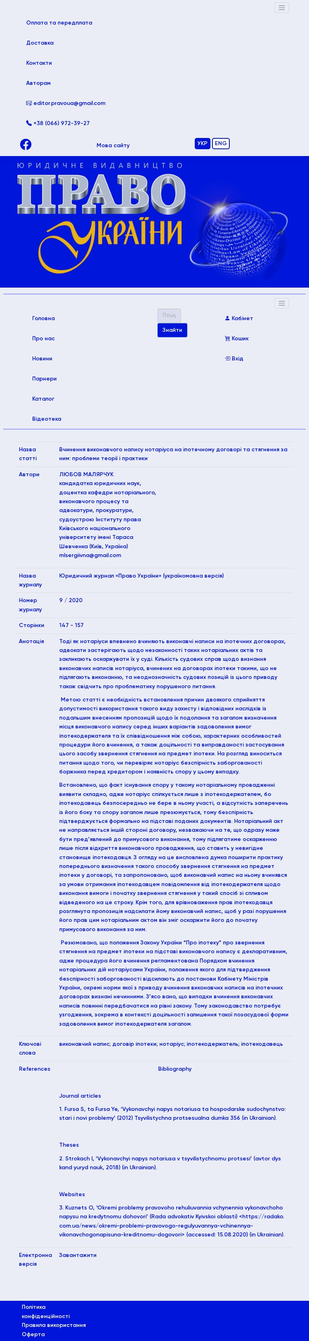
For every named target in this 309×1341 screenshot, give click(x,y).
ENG (221, 143)
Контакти (39, 63)
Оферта (33, 1334)
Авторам (38, 83)
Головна (55, 317)
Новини (42, 359)
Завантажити (78, 1255)
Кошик (237, 338)
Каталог (43, 399)
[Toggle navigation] (281, 7)
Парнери (44, 379)
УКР (203, 143)
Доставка (40, 43)
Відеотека (46, 419)
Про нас (43, 338)
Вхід (234, 359)
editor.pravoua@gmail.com (65, 103)
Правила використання (54, 1325)
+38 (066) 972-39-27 (58, 123)
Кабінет (239, 318)
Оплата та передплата (65, 22)
